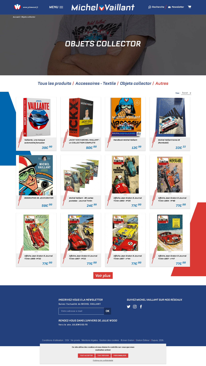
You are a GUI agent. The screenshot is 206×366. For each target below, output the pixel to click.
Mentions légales (90, 340)
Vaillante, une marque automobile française (34, 141)
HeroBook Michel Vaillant (125, 140)
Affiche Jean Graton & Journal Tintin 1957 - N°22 (83, 257)
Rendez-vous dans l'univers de (88, 320)
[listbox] (186, 93)
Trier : (177, 93)
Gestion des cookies (109, 340)
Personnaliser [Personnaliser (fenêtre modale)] (120, 355)
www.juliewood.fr (30, 7)
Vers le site (73, 324)
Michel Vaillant (103, 7)
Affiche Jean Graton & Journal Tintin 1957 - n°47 (172, 257)
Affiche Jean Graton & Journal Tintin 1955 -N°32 (38, 257)
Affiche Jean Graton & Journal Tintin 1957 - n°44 (128, 257)
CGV (67, 340)
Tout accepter (86, 355)
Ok (107, 311)
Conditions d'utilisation (52, 340)
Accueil (16, 17)
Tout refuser (103, 355)
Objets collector (28, 17)
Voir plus (103, 275)
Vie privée (75, 340)
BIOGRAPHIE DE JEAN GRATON (38, 198)
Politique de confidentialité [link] (103, 360)
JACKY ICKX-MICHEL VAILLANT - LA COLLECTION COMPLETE (84, 141)
